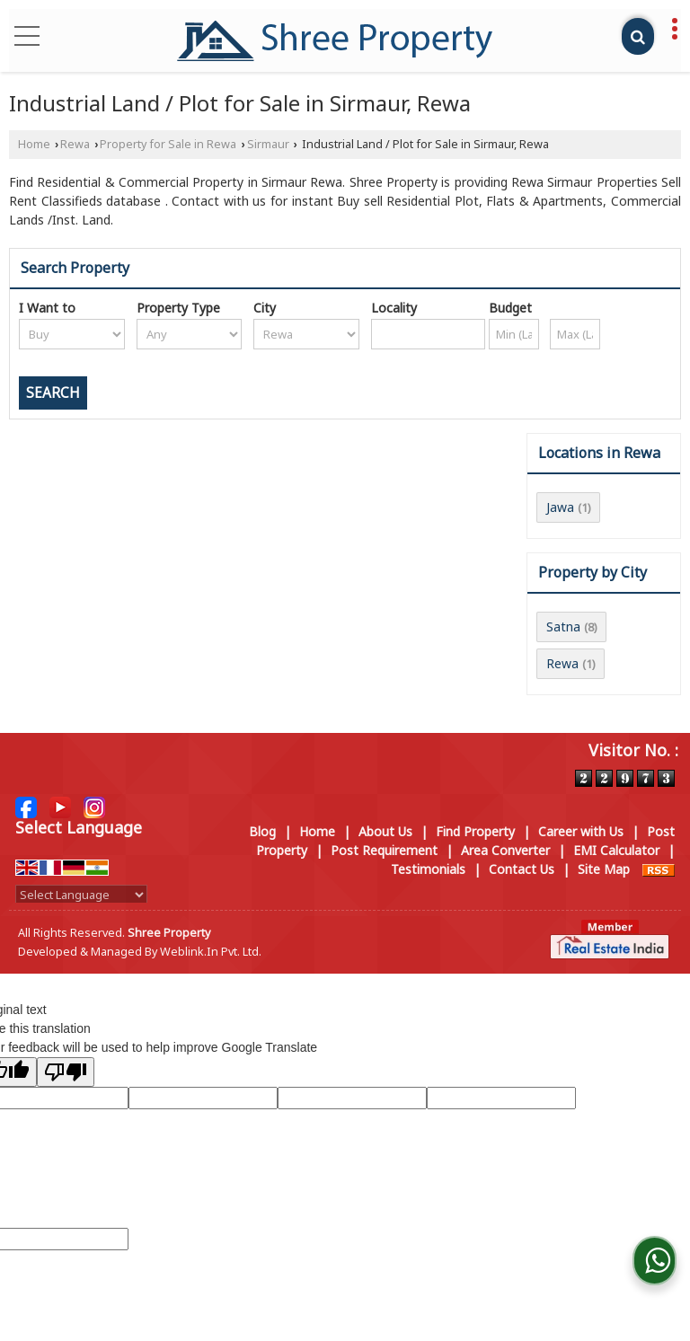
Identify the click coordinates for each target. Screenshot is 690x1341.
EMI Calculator (616, 850)
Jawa (560, 507)
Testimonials (428, 869)
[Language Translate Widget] (81, 894)
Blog (262, 831)
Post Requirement (384, 850)
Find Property (475, 831)
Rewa (75, 144)
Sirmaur (268, 144)
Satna (563, 626)
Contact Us (521, 869)
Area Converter (505, 850)
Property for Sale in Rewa (168, 144)
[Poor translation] (65, 1072)
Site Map (604, 869)
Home (34, 144)
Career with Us (581, 831)
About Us (385, 831)
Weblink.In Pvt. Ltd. (210, 951)
